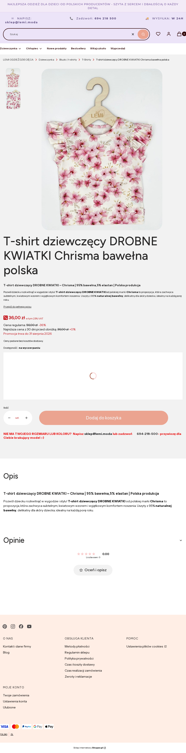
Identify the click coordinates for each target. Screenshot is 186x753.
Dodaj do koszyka (103, 417)
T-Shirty (86, 59)
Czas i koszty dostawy (80, 664)
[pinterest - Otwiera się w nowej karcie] (4, 626)
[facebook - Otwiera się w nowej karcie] (21, 626)
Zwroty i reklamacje (78, 676)
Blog (6, 652)
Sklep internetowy (88, 747)
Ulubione (9, 707)
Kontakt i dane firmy (17, 646)
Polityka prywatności (79, 658)
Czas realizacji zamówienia (83, 670)
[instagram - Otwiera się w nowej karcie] (12, 626)
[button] (143, 34)
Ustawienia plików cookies (145, 646)
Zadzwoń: (93, 18)
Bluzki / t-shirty (68, 59)
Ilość (6, 407)
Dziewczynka (46, 59)
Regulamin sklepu (77, 652)
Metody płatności (77, 646)
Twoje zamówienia (16, 695)
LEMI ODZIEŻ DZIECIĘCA (18, 59)
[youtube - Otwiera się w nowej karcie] (29, 626)
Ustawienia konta (15, 701)
